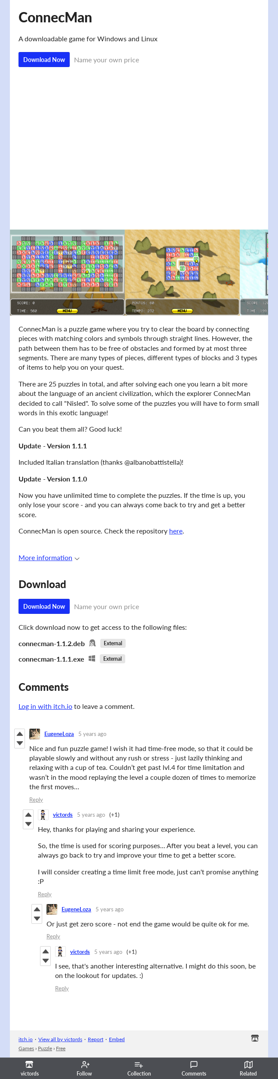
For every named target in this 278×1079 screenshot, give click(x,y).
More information (49, 557)
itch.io (26, 1039)
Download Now (44, 59)
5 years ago (92, 733)
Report (95, 1039)
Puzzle (45, 1048)
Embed (117, 1039)
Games (26, 1048)
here (175, 531)
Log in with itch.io (45, 706)
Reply (36, 799)
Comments (194, 1069)
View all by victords (60, 1039)
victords (63, 814)
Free (60, 1048)
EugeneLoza (59, 733)
